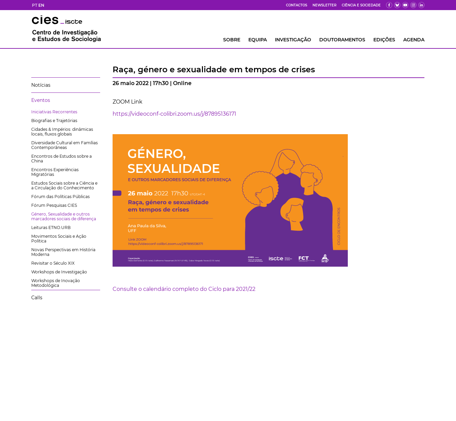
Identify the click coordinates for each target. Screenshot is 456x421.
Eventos (40, 100)
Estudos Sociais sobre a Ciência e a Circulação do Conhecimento (64, 185)
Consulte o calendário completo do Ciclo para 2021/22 (184, 289)
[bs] (397, 5)
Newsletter (324, 5)
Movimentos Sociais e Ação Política (58, 238)
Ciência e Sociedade (361, 5)
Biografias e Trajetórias (54, 120)
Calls (36, 298)
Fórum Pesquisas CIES (54, 205)
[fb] (389, 5)
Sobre (231, 40)
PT (34, 5)
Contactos (296, 5)
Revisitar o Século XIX (53, 263)
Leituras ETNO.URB (51, 227)
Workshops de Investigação (59, 271)
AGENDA (413, 40)
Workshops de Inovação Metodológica (55, 283)
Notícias (40, 85)
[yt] (405, 5)
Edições (384, 40)
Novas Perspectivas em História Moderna (63, 252)
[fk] (413, 5)
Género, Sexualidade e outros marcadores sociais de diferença (63, 216)
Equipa (257, 40)
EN (41, 5)
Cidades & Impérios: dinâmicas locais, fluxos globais (62, 132)
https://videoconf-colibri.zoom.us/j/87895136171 (174, 114)
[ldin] (421, 5)
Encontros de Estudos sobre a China (61, 158)
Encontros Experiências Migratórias (55, 172)
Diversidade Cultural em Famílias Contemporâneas (64, 145)
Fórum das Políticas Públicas (60, 196)
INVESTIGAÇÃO (293, 40)
